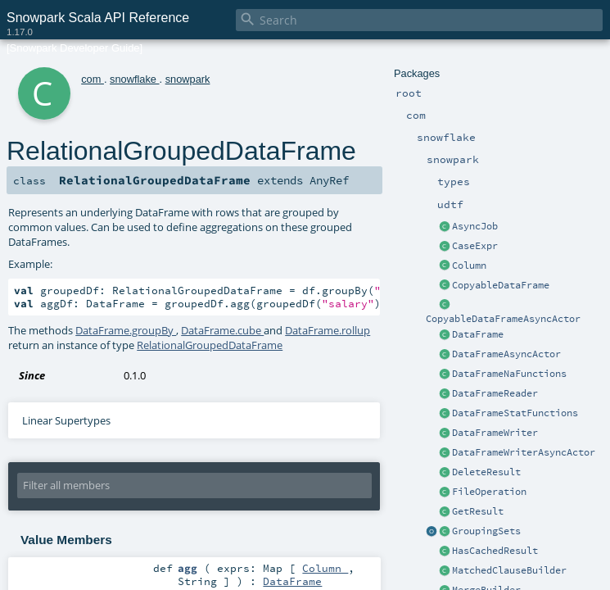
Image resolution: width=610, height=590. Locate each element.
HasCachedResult (495, 550)
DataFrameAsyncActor (506, 354)
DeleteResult (486, 472)
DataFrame (478, 334)
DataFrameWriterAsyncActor (523, 452)
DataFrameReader (495, 393)
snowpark (187, 79)
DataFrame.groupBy (125, 330)
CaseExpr (475, 246)
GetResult (478, 511)
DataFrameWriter (495, 432)
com (92, 79)
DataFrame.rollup (327, 330)
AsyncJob (475, 226)
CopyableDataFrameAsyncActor (503, 318)
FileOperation (489, 491)
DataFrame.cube (222, 330)
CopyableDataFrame (500, 285)
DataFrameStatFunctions (515, 413)
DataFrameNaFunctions (509, 373)
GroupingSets (486, 531)
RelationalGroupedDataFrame (209, 345)
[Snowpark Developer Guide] (74, 48)
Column (469, 265)
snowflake (134, 79)
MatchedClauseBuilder (509, 570)
